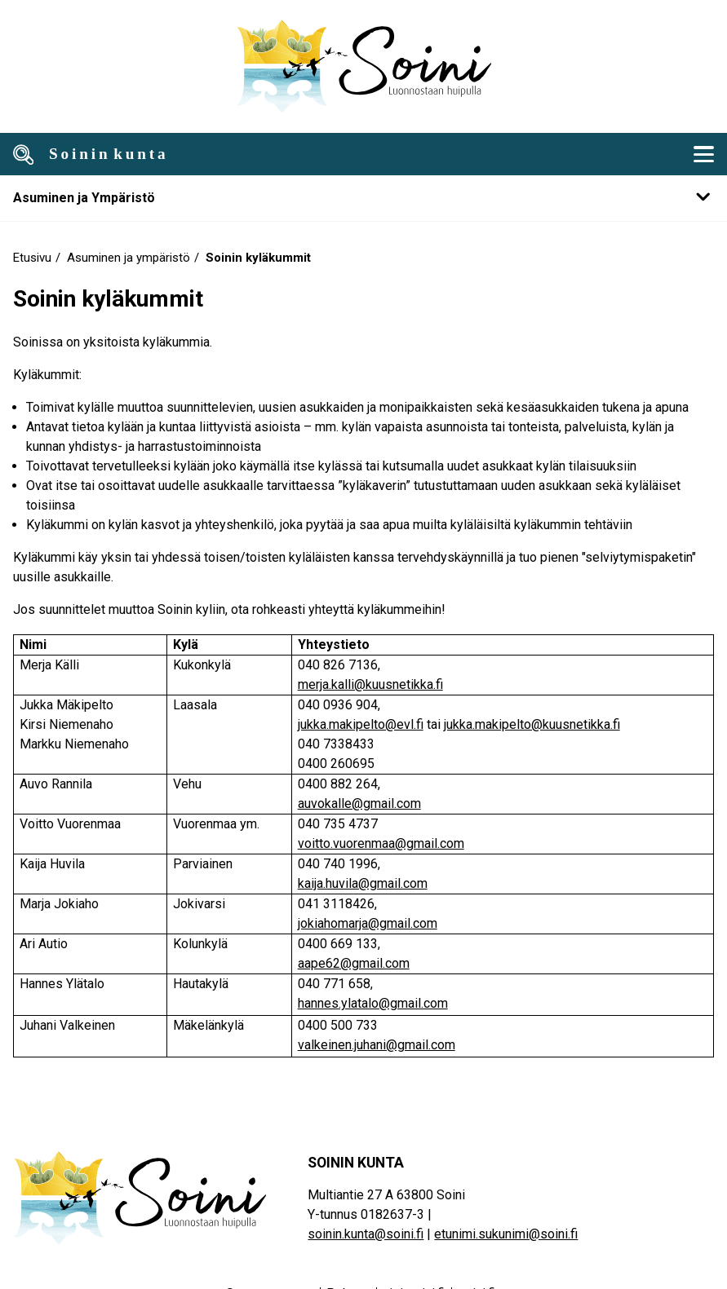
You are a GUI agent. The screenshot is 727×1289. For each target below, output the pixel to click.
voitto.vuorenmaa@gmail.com (381, 843)
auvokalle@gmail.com (359, 803)
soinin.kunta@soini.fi (365, 1234)
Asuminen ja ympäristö (128, 257)
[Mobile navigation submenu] (363, 197)
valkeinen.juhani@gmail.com (376, 1045)
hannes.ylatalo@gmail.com (373, 1003)
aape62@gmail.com (354, 963)
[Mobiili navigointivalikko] (703, 154)
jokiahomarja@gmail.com (367, 923)
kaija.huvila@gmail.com (363, 883)
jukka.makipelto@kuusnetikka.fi (532, 724)
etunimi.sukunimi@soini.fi (506, 1234)
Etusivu (32, 257)
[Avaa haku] (24, 154)
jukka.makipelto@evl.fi (360, 724)
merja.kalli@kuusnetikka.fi (370, 684)
